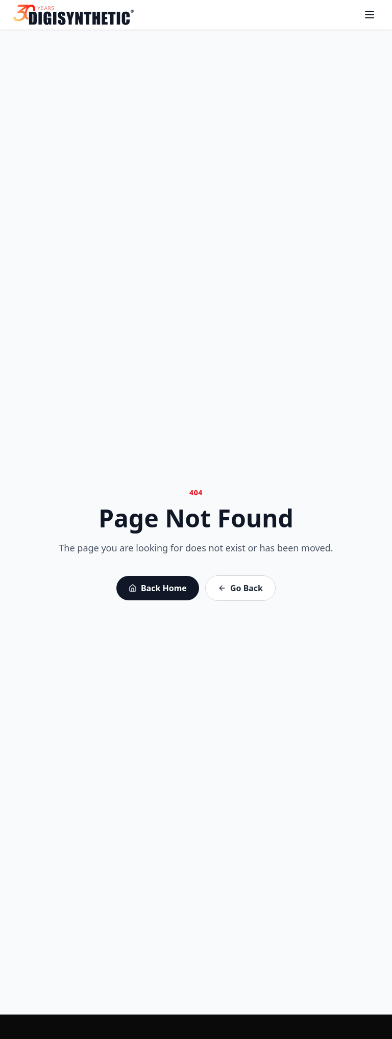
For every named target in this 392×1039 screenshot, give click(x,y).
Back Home (158, 588)
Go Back (240, 588)
